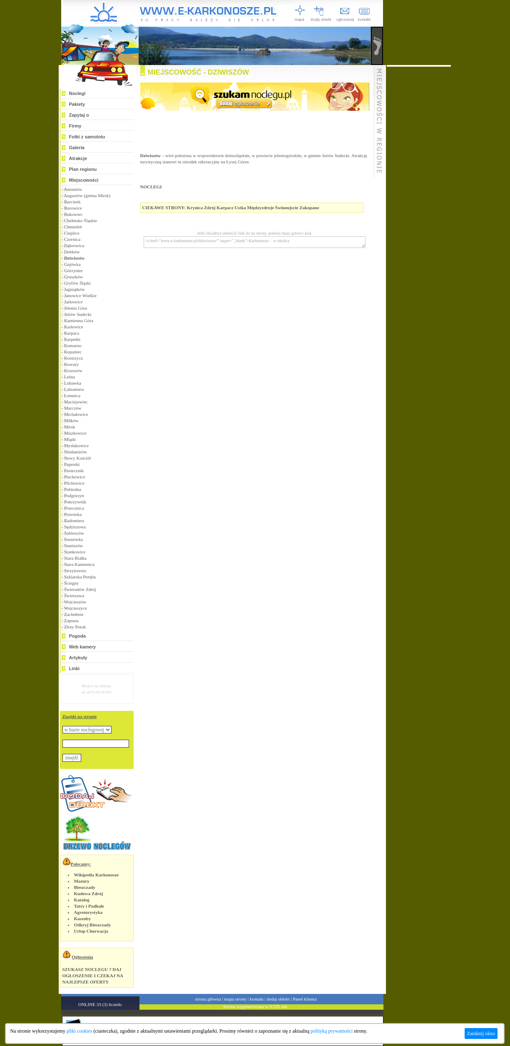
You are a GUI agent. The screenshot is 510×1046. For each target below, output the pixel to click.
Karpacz (72, 332)
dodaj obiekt (278, 998)
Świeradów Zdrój (80, 589)
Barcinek (72, 201)
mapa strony (235, 998)
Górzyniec (73, 270)
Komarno (73, 345)
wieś (169, 155)
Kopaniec (73, 351)
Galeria (77, 147)
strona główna (208, 998)
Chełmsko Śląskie (80, 220)
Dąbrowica (74, 245)
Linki (74, 668)
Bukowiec (73, 214)
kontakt (257, 998)
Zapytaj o (79, 115)
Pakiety (77, 104)
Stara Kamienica (79, 564)
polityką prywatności (332, 1031)
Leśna (69, 376)
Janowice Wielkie (80, 295)
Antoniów (73, 189)
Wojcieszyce (75, 608)
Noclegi (77, 93)
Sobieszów (74, 533)
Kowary (71, 364)
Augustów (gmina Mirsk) (87, 195)
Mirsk (69, 426)
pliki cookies (79, 1031)
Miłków (71, 420)
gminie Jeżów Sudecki (328, 155)
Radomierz (74, 520)
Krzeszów (73, 370)
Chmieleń (73, 226)
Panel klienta (304, 998)
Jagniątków (74, 289)
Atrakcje (78, 158)
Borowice (73, 207)
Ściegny (71, 583)
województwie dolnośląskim (223, 155)
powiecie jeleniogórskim (278, 155)
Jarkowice (73, 301)
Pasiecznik (74, 470)
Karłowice (73, 326)
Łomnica (72, 395)
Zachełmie (73, 614)
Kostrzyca (73, 357)
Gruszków (73, 276)
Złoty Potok (75, 626)
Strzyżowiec (75, 570)
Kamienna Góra (78, 320)
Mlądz (70, 439)
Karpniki (72, 339)
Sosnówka (73, 539)
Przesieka (73, 514)
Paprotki (72, 464)
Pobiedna (72, 489)
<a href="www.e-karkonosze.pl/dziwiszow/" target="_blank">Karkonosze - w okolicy (255, 242)
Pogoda (77, 635)
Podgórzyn (74, 495)
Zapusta (71, 620)
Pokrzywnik (75, 501)
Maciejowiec (76, 401)
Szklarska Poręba (80, 576)
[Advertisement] (419, 192)
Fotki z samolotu (87, 136)
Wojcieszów (75, 601)
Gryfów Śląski (77, 282)
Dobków (72, 251)
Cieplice (72, 232)
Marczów (73, 407)
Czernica (72, 239)
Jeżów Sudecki (78, 314)
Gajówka (72, 264)
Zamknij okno (481, 1033)
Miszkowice (75, 432)
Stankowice (74, 551)
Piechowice (74, 476)
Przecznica (74, 507)
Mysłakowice (76, 445)
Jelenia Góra (75, 307)
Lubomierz (74, 389)
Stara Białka (75, 558)
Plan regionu (83, 169)
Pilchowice (74, 482)
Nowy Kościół (77, 457)
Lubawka (72, 382)
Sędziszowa (75, 526)
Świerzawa (74, 595)
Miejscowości (84, 180)
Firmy (75, 125)
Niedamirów (75, 451)
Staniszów (73, 545)
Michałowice (76, 414)
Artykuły (78, 657)
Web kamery (82, 646)
